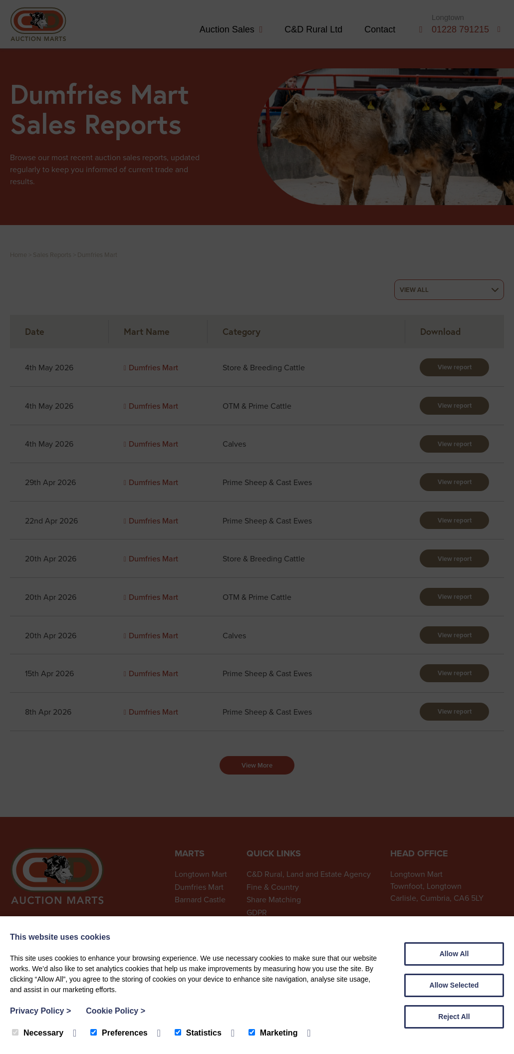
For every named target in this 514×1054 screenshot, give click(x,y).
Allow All (454, 954)
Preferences (119, 1033)
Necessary (37, 1033)
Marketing (273, 1033)
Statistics (198, 1033)
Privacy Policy (40, 1011)
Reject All (454, 1017)
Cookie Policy (115, 1011)
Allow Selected (454, 985)
